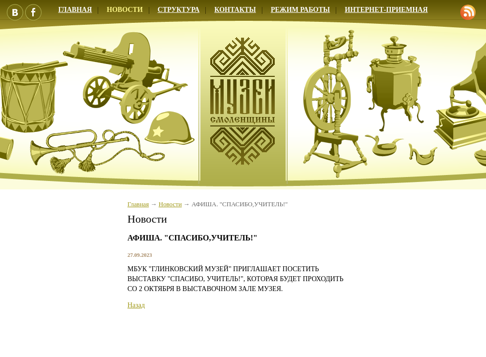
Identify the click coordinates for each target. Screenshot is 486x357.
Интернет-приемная (386, 9)
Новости (125, 9)
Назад (136, 305)
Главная (138, 204)
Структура (179, 9)
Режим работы (300, 9)
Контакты (235, 9)
